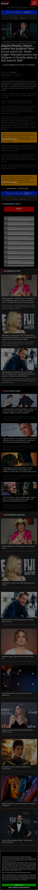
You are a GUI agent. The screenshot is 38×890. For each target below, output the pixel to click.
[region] (19, 870)
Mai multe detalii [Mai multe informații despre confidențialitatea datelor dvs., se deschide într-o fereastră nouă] (12, 861)
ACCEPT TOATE (19, 885)
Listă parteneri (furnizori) (7, 881)
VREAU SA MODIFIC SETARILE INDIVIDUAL (19, 887)
